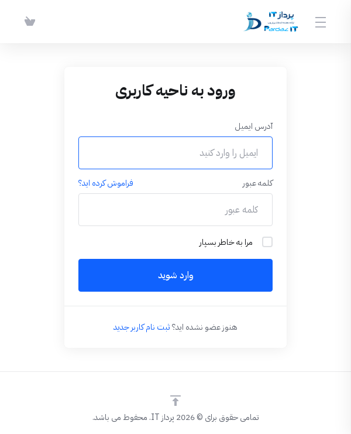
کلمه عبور (258, 183)
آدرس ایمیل (254, 126)
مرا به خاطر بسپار (236, 242)
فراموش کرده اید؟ (105, 183)
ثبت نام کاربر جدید (141, 327)
